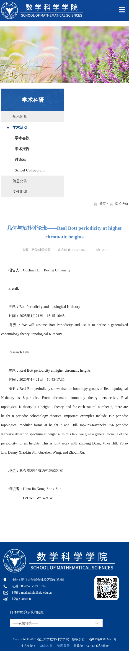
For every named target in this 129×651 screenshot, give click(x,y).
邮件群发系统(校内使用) (27, 612)
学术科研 (33, 100)
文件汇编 (20, 192)
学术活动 (20, 127)
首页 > (104, 204)
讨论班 (20, 159)
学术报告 (22, 149)
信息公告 (20, 181)
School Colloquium (29, 170)
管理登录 (62, 646)
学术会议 (22, 138)
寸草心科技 (45, 646)
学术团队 (20, 117)
